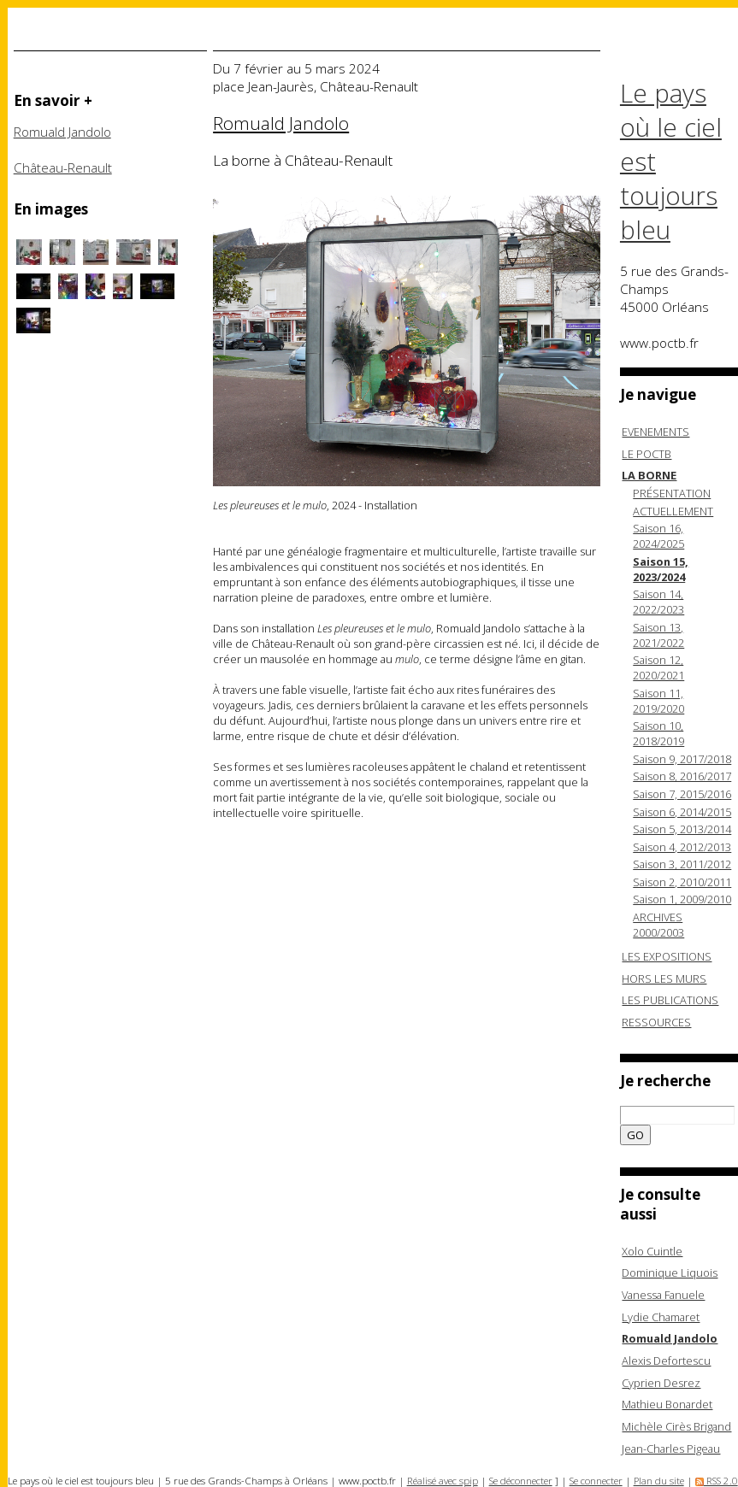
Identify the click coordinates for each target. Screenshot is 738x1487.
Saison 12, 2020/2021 (658, 667)
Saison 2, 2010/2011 (682, 882)
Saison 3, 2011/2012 (682, 864)
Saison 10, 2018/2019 (658, 733)
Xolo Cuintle (652, 1251)
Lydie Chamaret (661, 1317)
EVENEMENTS (655, 431)
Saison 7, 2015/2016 (682, 794)
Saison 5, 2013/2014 (682, 829)
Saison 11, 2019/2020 (658, 700)
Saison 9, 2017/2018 (682, 759)
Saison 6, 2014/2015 (682, 812)
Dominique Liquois (669, 1272)
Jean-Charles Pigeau (671, 1448)
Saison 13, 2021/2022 (658, 635)
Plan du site (659, 1480)
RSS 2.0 (716, 1480)
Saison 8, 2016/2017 (682, 776)
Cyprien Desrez (661, 1382)
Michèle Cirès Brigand (676, 1426)
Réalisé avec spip (442, 1480)
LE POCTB (646, 453)
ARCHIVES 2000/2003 (658, 924)
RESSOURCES (656, 1022)
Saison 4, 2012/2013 (682, 847)
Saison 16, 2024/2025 (658, 535)
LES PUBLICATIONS (670, 1000)
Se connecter (596, 1480)
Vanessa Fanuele (663, 1294)
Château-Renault (63, 168)
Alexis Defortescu (666, 1360)
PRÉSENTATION (672, 493)
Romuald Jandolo (62, 132)
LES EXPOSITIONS (666, 956)
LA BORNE (649, 475)
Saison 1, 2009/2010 (682, 899)
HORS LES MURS (664, 978)
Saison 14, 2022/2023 (658, 601)
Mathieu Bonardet (667, 1404)
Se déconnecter (520, 1480)
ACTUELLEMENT (673, 511)
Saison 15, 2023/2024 (660, 569)
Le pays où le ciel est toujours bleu (671, 161)
